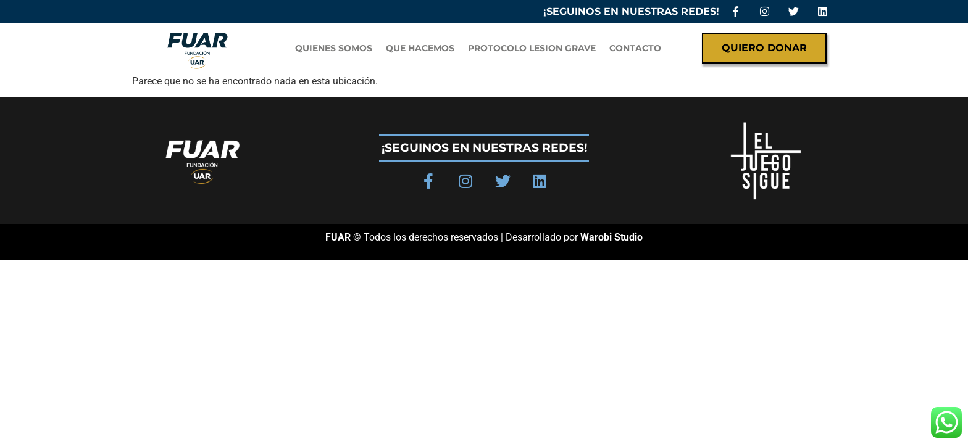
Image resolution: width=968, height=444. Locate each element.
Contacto (635, 48)
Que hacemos (420, 48)
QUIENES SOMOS (333, 48)
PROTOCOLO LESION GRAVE (532, 48)
